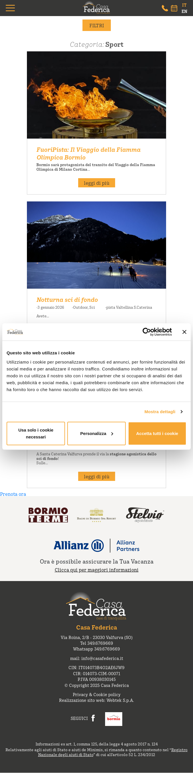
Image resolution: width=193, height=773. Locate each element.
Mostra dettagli (159, 411)
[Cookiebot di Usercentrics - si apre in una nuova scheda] (147, 332)
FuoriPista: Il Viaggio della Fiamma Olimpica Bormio (88, 153)
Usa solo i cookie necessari (36, 433)
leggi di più (96, 182)
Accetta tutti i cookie (157, 433)
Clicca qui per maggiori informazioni (97, 569)
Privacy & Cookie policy (97, 694)
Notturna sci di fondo (67, 299)
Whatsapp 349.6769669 (96, 649)
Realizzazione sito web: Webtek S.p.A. (96, 700)
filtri (96, 25)
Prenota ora (13, 493)
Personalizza (96, 433)
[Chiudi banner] (184, 332)
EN (184, 11)
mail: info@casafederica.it (96, 658)
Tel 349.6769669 (96, 643)
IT (184, 5)
